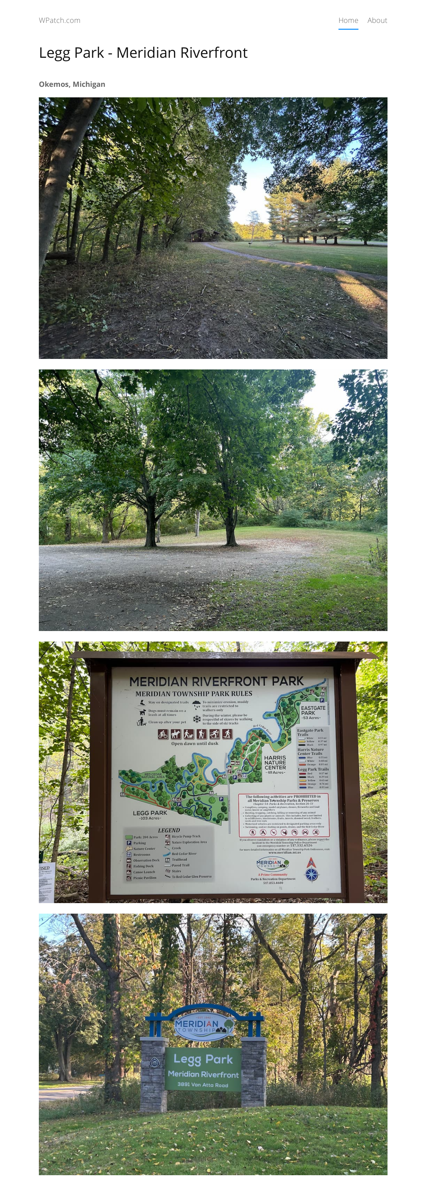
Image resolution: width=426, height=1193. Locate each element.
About (378, 20)
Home (348, 20)
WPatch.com (60, 20)
